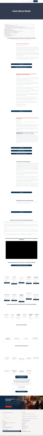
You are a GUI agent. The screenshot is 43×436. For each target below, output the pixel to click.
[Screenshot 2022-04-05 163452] (7, 267)
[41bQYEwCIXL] (26, 327)
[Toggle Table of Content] (33, 24)
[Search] (20, 431)
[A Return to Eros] (14, 267)
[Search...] (11, 431)
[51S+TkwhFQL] (21, 348)
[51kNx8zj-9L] (24, 306)
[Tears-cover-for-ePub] (29, 285)
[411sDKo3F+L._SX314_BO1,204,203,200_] (29, 348)
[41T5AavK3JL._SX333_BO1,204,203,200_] (29, 361)
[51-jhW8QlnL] (29, 267)
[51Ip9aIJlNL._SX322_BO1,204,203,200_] (6, 306)
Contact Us (3, 425)
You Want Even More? (8, 36)
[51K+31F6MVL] (30, 306)
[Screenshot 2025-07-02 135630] (9, 160)
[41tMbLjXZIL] (21, 361)
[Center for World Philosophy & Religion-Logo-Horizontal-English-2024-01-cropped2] (7, 0)
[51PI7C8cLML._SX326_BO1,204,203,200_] (7, 348)
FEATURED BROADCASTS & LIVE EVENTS (7, 427)
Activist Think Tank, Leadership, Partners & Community (8, 422)
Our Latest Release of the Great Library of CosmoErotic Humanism (11, 25)
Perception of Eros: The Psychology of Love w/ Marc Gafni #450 (29, 416)
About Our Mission (4, 421)
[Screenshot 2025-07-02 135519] (9, 199)
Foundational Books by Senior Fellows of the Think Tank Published (11, 32)
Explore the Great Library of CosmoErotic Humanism (10, 30)
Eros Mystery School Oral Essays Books (9, 29)
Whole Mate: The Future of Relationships (22, 43)
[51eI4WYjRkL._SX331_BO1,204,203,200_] (14, 285)
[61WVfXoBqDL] (35, 327)
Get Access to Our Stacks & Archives (8, 35)
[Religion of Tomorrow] (36, 285)
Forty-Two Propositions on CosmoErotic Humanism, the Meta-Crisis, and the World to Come (14, 27)
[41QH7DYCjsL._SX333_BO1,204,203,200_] (7, 285)
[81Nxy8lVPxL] (36, 348)
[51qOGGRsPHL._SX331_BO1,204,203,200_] (14, 361)
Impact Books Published (7, 33)
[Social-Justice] (21, 285)
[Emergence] (12, 306)
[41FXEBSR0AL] (17, 327)
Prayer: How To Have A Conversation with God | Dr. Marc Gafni (29, 418)
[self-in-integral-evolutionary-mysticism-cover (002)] (21, 267)
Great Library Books (4, 423)
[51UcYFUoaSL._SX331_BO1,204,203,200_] (36, 267)
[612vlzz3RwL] (14, 348)
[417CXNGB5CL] (7, 361)
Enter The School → (8, 406)
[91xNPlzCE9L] (36, 306)
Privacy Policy (4, 424)
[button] (7, 281)
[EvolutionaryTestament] (18, 306)
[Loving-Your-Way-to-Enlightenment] (7, 327)
